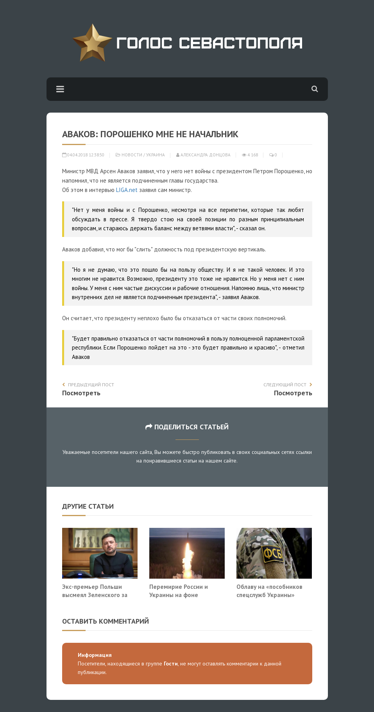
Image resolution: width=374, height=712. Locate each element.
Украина (155, 155)
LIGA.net (127, 190)
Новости (132, 155)
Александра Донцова (203, 155)
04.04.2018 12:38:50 (83, 155)
